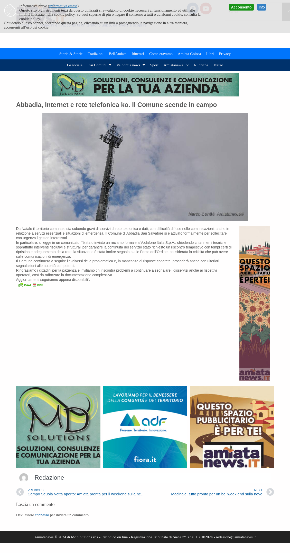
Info (262, 7)
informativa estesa (63, 6)
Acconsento (241, 7)
